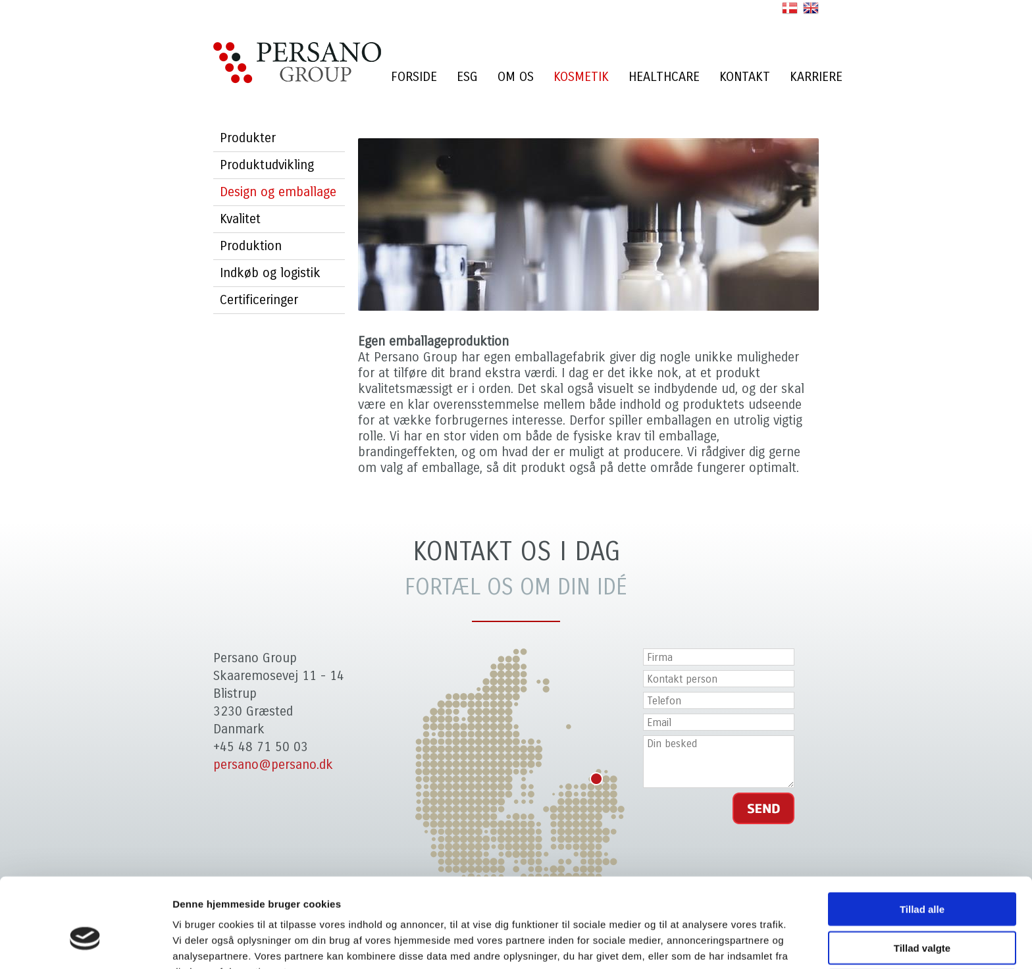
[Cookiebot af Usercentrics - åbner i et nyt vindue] (85, 943)
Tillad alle (922, 837)
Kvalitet (240, 218)
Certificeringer (259, 299)
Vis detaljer (684, 943)
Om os (516, 76)
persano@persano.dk (273, 764)
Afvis (922, 914)
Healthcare (664, 76)
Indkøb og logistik (270, 272)
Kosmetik (581, 76)
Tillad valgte (922, 876)
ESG (467, 76)
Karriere (816, 76)
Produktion (251, 245)
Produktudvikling (267, 164)
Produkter (248, 137)
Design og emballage (278, 191)
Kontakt (744, 76)
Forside (414, 76)
